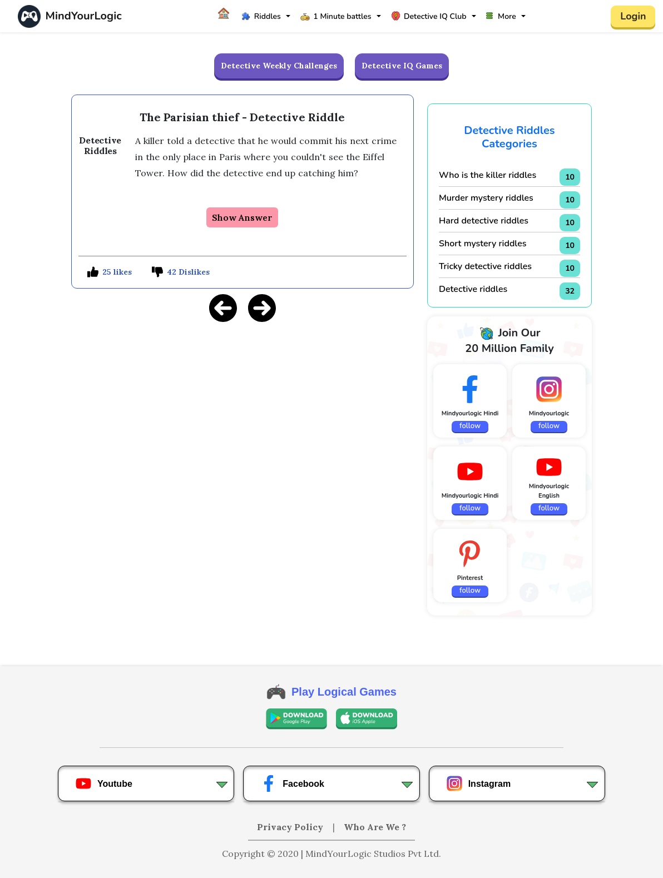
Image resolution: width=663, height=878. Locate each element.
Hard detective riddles (483, 221)
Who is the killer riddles (487, 175)
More (501, 16)
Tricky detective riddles (485, 266)
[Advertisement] (242, 410)
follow (470, 426)
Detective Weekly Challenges (279, 66)
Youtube (103, 783)
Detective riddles (473, 289)
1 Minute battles (335, 16)
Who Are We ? (375, 826)
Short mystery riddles (483, 243)
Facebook (292, 783)
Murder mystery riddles (486, 198)
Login (633, 16)
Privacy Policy (291, 826)
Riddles (261, 16)
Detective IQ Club (428, 16)
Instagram (478, 783)
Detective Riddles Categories (509, 137)
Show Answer (242, 217)
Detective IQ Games (402, 66)
